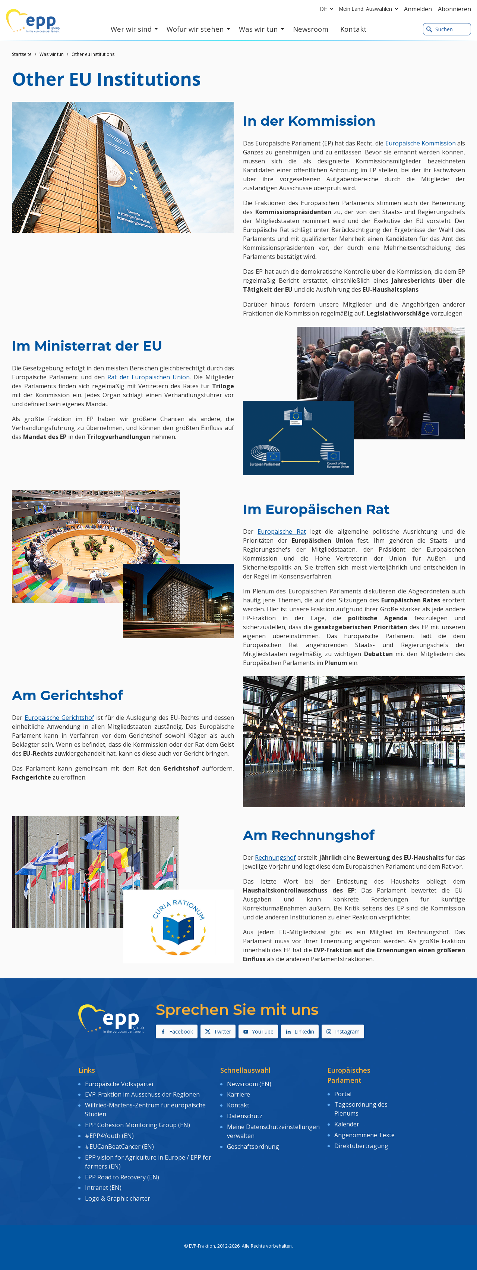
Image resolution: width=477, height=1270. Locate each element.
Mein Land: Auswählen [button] (370, 8)
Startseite (22, 54)
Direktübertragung (361, 1146)
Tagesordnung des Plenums (361, 1108)
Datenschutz (244, 1116)
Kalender (346, 1124)
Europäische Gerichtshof (59, 718)
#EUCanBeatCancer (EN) (119, 1146)
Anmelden (418, 9)
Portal (342, 1094)
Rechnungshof (275, 857)
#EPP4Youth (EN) (109, 1136)
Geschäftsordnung (253, 1146)
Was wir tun (52, 54)
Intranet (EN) (103, 1187)
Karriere (238, 1094)
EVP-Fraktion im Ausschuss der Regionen (142, 1094)
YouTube (258, 1031)
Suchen (439, 29)
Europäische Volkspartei (119, 1084)
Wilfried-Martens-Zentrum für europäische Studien (145, 1109)
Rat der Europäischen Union (148, 377)
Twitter (218, 1031)
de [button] (327, 8)
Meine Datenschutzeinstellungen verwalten (273, 1131)
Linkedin (299, 1031)
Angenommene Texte (364, 1135)
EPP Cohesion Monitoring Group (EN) (137, 1125)
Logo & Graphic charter (117, 1198)
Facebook (176, 1031)
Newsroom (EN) (249, 1084)
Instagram (343, 1031)
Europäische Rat (282, 531)
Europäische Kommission (420, 143)
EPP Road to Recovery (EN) (122, 1177)
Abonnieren (454, 9)
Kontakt (238, 1105)
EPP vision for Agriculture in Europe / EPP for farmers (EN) (148, 1161)
